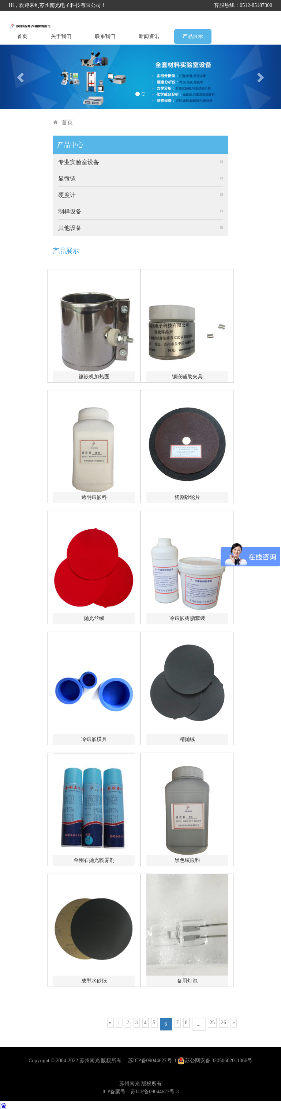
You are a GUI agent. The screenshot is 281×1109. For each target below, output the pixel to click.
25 (212, 1022)
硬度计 (67, 195)
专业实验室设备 (78, 162)
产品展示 (193, 36)
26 (223, 1022)
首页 (22, 36)
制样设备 (70, 211)
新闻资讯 (149, 36)
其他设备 (70, 228)
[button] (21, 77)
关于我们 (61, 36)
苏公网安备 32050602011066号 (214, 1060)
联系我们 (105, 36)
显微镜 (67, 178)
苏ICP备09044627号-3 (152, 1060)
